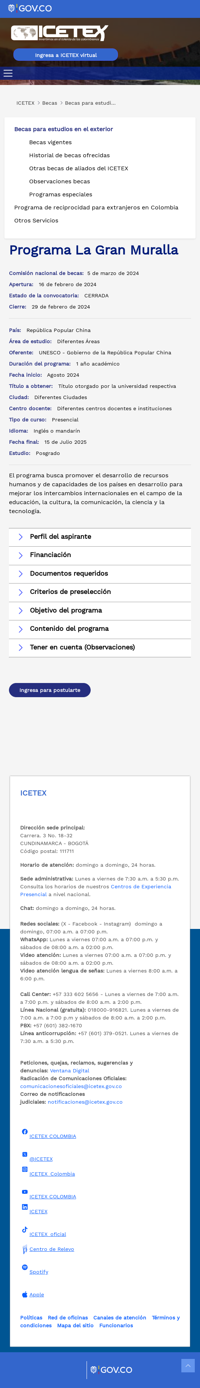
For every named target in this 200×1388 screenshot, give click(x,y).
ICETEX (33, 1209)
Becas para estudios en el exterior (63, 129)
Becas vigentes (50, 142)
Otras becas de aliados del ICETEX (78, 168)
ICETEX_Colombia (47, 1171)
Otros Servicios (36, 220)
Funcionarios (116, 1325)
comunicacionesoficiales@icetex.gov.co (71, 1086)
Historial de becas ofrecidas (69, 155)
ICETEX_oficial (43, 1232)
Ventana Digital (69, 1071)
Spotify (34, 1269)
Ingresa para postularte (49, 690)
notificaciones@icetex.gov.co (85, 1102)
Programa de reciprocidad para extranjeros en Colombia (96, 207)
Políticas (31, 1318)
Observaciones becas (59, 181)
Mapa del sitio (75, 1325)
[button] (100, 537)
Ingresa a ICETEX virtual (66, 55)
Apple (32, 1294)
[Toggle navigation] (9, 73)
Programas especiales (60, 194)
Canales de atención (119, 1318)
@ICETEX (36, 1156)
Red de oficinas (68, 1318)
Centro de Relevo (47, 1249)
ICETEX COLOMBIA (48, 1134)
